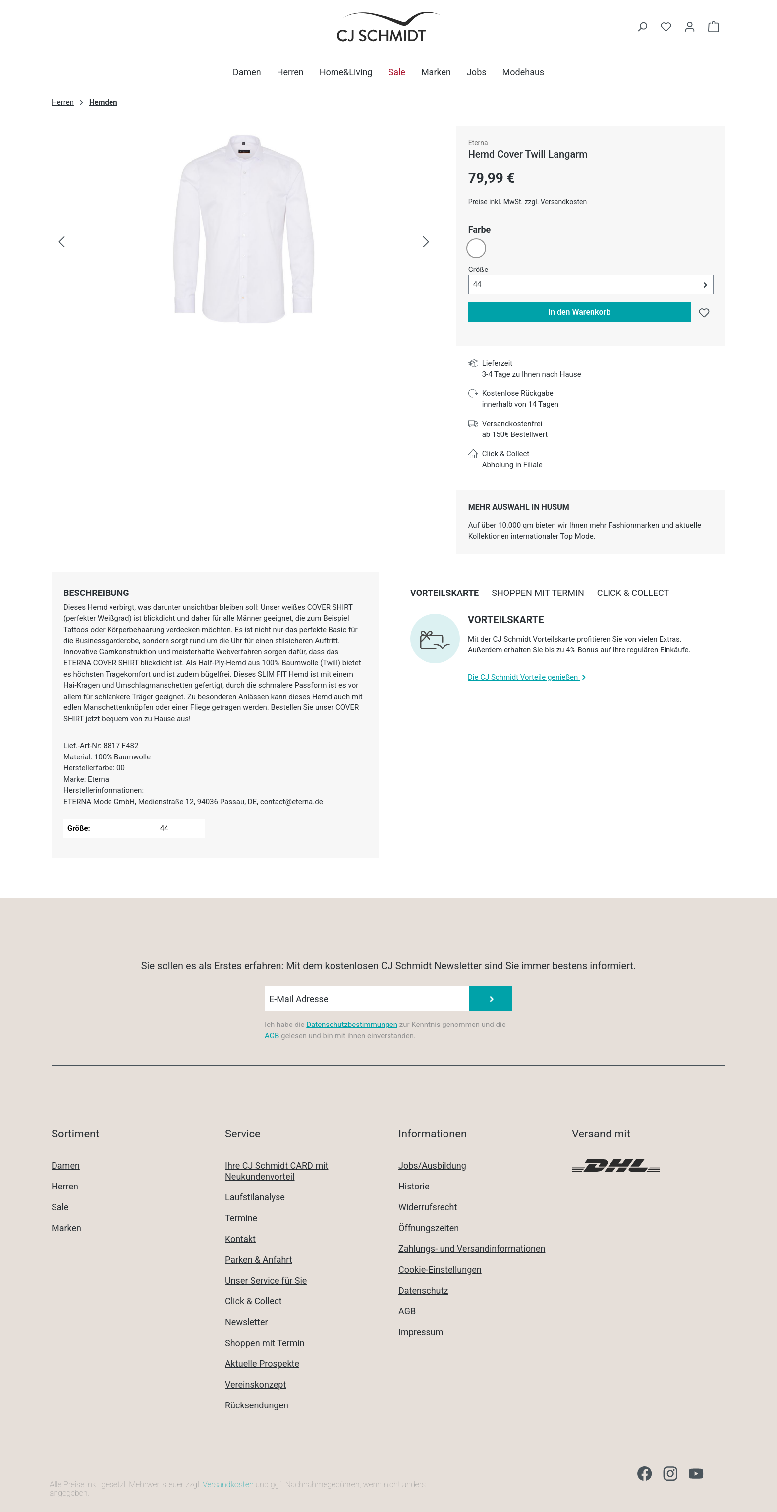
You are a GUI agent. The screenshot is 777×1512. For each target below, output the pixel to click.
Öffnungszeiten (428, 1228)
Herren (65, 1186)
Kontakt (240, 1239)
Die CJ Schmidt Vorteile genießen (528, 677)
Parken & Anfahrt (258, 1259)
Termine (241, 1218)
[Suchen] (642, 27)
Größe (478, 269)
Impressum (421, 1332)
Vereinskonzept (255, 1384)
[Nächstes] (426, 242)
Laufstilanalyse (255, 1197)
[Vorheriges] (61, 242)
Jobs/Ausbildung (432, 1165)
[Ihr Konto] (690, 27)
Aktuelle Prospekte (262, 1363)
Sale (60, 1207)
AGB (272, 1035)
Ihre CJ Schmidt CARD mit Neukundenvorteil (276, 1171)
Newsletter (246, 1322)
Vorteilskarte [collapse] (506, 620)
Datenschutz (423, 1290)
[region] (244, 242)
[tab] (96, 593)
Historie (414, 1186)
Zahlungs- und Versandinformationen (471, 1248)
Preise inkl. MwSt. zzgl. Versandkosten (527, 202)
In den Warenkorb (579, 312)
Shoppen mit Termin (265, 1343)
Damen (66, 1165)
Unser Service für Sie (266, 1280)
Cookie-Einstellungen (440, 1269)
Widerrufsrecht (427, 1207)
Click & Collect (253, 1301)
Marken (66, 1228)
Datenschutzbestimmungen (351, 1024)
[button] (591, 284)
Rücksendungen (256, 1405)
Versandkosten (228, 1484)
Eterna (478, 143)
